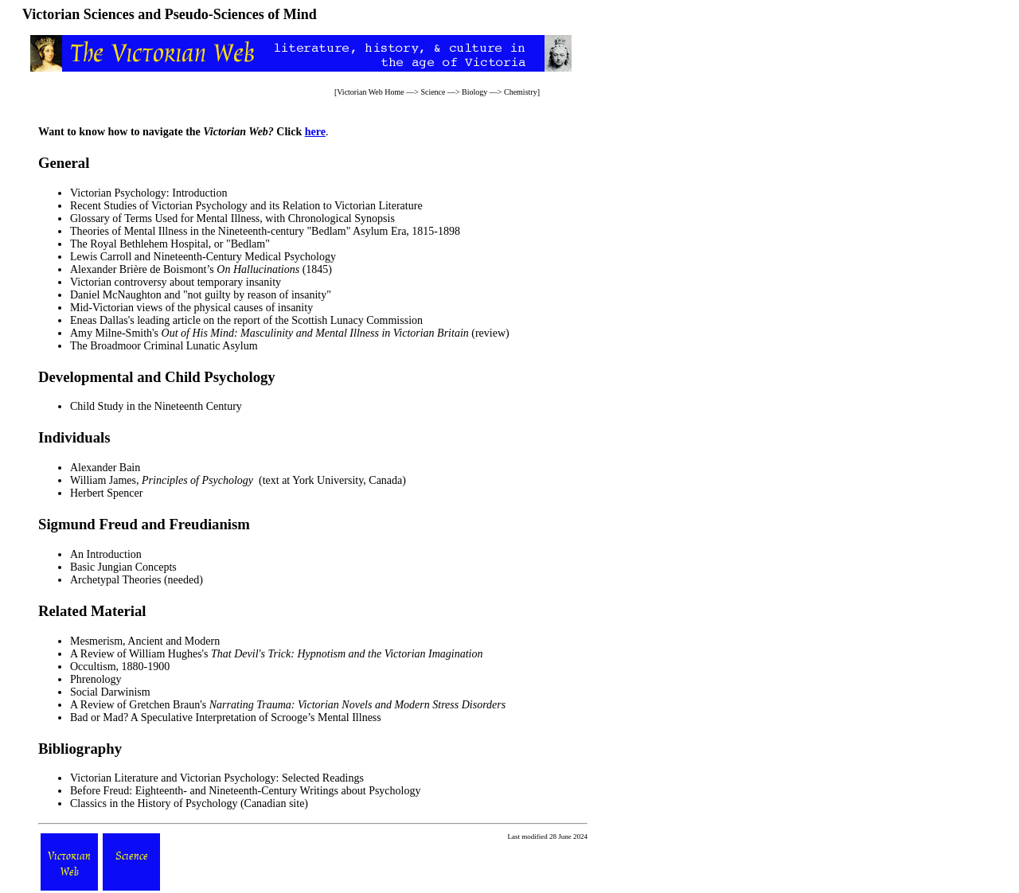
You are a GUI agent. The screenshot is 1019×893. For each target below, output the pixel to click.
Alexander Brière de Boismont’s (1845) (201, 269)
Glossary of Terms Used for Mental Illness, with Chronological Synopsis (232, 218)
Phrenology (96, 679)
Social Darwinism (110, 692)
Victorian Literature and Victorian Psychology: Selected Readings (217, 778)
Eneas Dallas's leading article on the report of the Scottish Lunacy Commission (246, 320)
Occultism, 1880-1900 (120, 667)
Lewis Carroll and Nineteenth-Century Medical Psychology (203, 257)
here (315, 132)
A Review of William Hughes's (276, 654)
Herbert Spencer (106, 493)
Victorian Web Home (370, 92)
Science (432, 92)
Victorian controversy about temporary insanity (175, 282)
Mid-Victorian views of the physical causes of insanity (191, 308)
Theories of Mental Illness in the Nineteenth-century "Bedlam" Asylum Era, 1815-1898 (265, 231)
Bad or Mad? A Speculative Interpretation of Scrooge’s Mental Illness (225, 717)
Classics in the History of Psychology (153, 803)
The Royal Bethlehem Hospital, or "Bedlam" (170, 244)
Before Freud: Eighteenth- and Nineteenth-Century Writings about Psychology (245, 791)
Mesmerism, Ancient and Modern (145, 641)
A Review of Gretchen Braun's (288, 705)
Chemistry (520, 92)
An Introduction (106, 554)
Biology (474, 92)
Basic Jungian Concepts (123, 567)
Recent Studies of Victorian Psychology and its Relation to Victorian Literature (246, 206)
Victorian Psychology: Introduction (148, 193)
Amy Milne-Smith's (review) (290, 333)
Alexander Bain (105, 468)
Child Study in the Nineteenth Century (156, 406)
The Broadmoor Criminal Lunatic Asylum (164, 346)
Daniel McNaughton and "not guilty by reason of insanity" (200, 295)
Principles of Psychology (197, 480)
